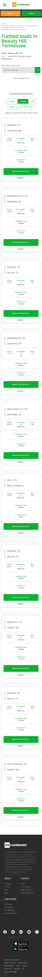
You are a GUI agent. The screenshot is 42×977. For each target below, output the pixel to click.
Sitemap (16, 969)
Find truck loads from (11, 65)
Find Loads (8, 904)
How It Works (9, 907)
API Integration (9, 966)
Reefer (11, 107)
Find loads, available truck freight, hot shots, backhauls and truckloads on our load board (20, 27)
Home (4, 24)
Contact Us (8, 969)
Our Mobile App (10, 910)
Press (6, 890)
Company (8, 884)
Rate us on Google (10, 972)
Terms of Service (9, 963)
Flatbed (23, 101)
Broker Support (26, 890)
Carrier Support (26, 887)
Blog (6, 893)
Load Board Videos (27, 893)
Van (32, 101)
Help (18, 966)
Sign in (31, 13)
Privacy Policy (22, 963)
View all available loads (21, 78)
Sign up (7, 113)
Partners (7, 887)
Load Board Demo (11, 913)
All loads (11, 101)
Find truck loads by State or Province (14, 30)
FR (23, 969)
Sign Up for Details (21, 171)
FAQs (23, 884)
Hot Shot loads (26, 107)
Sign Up (10, 13)
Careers (24, 966)
